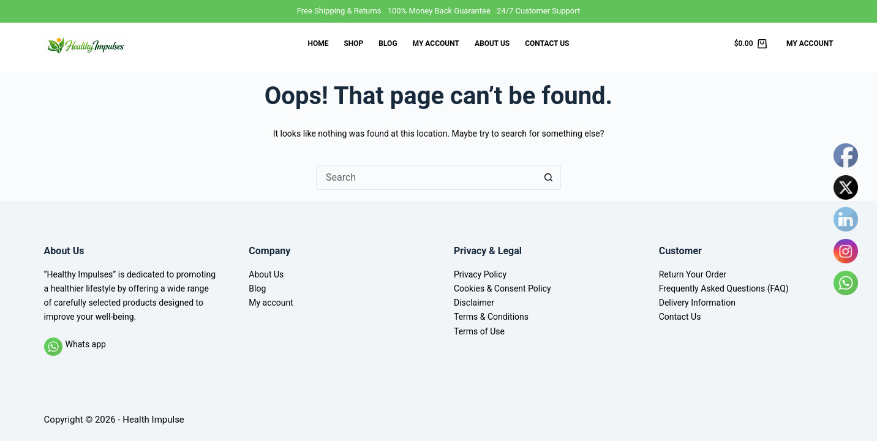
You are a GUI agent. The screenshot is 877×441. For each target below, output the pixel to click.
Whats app (86, 344)
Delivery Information (697, 302)
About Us (492, 43)
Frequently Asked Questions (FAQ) (724, 288)
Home (317, 43)
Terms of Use (479, 331)
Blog (387, 43)
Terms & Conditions (491, 317)
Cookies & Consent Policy (502, 288)
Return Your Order (693, 274)
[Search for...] (426, 177)
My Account (809, 43)
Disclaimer (474, 302)
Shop (353, 43)
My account (436, 43)
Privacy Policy (480, 274)
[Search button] (548, 177)
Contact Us (547, 43)
